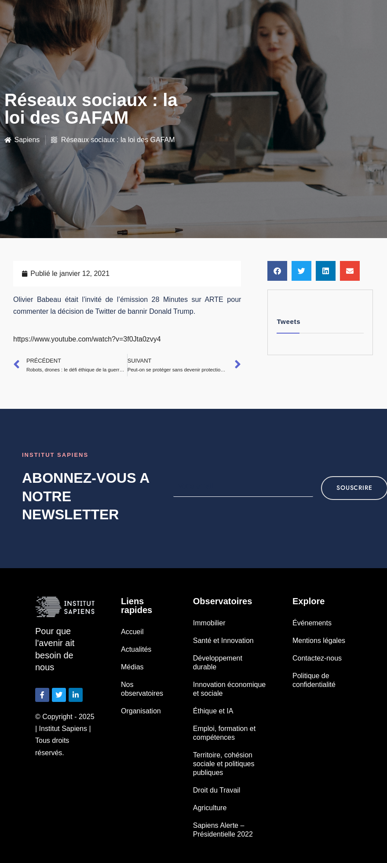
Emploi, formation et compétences (224, 733)
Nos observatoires (142, 689)
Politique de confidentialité (314, 680)
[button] (277, 271)
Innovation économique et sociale (229, 689)
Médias (132, 667)
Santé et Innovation (223, 640)
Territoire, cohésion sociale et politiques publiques (224, 763)
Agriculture (209, 808)
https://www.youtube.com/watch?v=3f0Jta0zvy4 (87, 339)
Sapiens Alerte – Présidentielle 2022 (223, 830)
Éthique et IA (213, 711)
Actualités (136, 649)
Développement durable (217, 662)
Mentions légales (318, 640)
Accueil (132, 631)
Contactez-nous (317, 658)
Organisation (141, 711)
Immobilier (209, 623)
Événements (312, 623)
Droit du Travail (217, 790)
